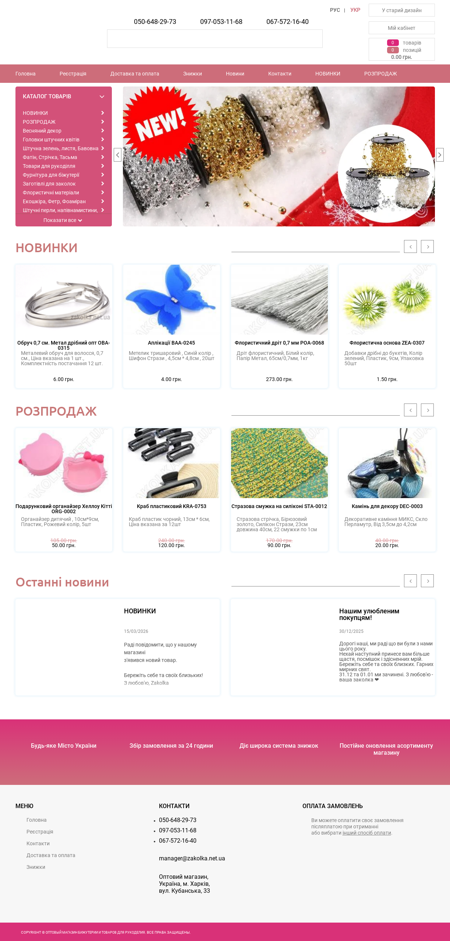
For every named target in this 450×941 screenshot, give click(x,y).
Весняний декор (42, 130)
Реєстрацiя (73, 74)
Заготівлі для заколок (49, 183)
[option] (279, 156)
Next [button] (439, 156)
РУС (335, 10)
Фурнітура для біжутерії (51, 174)
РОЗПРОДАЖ (380, 74)
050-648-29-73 (155, 21)
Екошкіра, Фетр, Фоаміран (54, 201)
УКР (355, 10)
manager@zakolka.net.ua (192, 858)
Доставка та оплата (134, 74)
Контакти (279, 74)
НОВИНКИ (327, 74)
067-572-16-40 (287, 21)
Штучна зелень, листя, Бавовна (61, 148)
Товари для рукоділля (49, 166)
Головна (25, 74)
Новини (235, 74)
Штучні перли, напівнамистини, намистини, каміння (60, 213)
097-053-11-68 (221, 21)
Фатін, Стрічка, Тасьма (50, 157)
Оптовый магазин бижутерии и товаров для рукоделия (95, 932)
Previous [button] (117, 156)
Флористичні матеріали (51, 192)
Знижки (192, 74)
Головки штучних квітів (51, 139)
